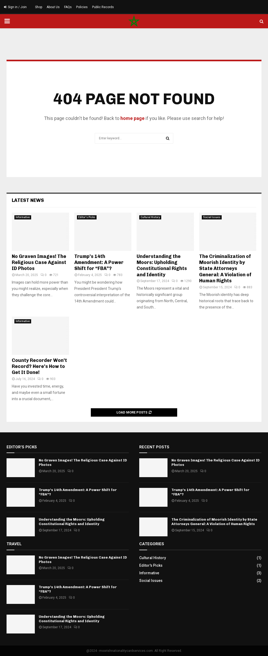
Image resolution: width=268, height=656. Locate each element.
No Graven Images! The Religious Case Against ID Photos (39, 262)
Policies (82, 7)
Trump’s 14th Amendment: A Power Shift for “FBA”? (99, 262)
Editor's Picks (86, 217)
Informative (23, 217)
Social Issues (211, 217)
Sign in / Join (15, 7)
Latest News (28, 200)
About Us (53, 7)
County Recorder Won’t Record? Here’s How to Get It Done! (39, 366)
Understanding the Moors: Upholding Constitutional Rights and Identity (162, 265)
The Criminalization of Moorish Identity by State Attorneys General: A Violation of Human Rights (225, 268)
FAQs (68, 7)
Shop (38, 7)
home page (132, 118)
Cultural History (150, 217)
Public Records (103, 7)
